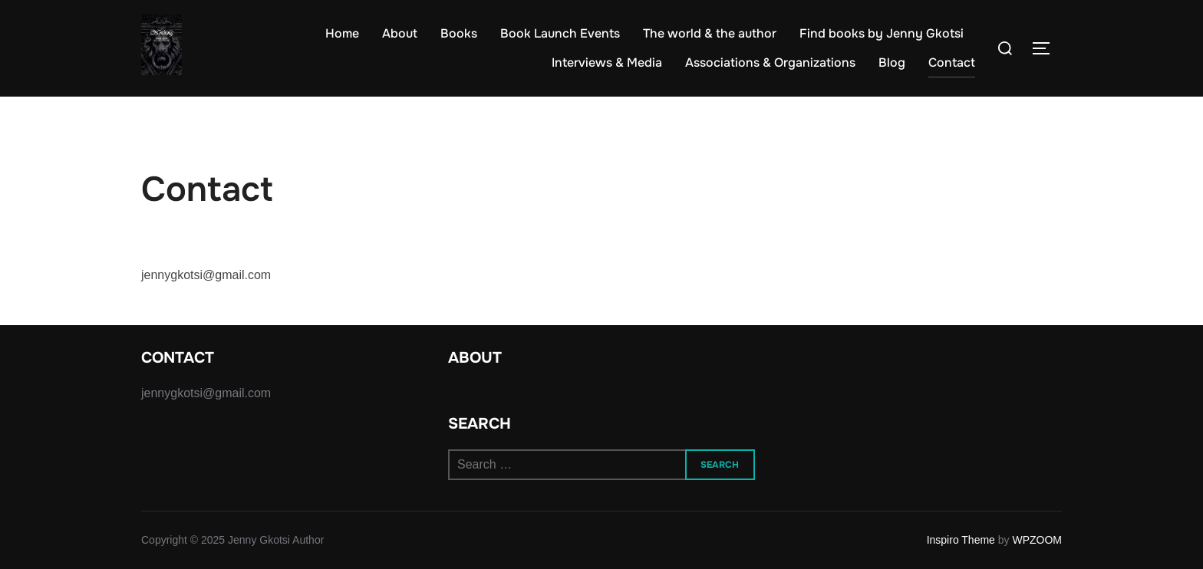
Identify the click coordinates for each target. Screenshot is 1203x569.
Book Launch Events (560, 33)
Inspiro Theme (961, 540)
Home (342, 33)
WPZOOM (1037, 540)
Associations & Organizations (770, 62)
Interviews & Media (607, 62)
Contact (951, 62)
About (399, 33)
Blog (891, 62)
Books (458, 33)
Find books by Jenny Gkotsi (881, 33)
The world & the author (709, 33)
